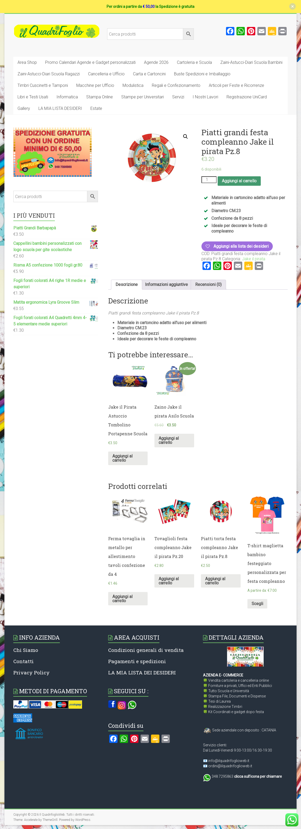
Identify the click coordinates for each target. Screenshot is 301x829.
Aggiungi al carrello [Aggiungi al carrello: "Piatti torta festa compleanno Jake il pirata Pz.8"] (215, 580)
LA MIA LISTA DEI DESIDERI (142, 672)
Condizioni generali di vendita (146, 650)
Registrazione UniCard (247, 96)
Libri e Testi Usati (33, 96)
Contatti (23, 661)
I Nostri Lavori (205, 96)
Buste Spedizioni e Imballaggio (202, 73)
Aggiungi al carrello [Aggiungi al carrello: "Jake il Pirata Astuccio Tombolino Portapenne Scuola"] (122, 458)
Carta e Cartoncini (149, 73)
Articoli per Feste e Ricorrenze (236, 85)
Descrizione (126, 284)
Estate (96, 108)
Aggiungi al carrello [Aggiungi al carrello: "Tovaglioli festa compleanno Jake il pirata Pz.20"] (169, 580)
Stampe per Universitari (142, 96)
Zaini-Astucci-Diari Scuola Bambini (251, 62)
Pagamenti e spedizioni (137, 661)
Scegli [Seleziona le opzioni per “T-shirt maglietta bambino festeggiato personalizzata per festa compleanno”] (257, 603)
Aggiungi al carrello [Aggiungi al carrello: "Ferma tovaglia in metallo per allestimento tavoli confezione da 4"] (122, 598)
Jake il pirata (253, 258)
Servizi (178, 96)
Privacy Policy (31, 672)
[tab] (126, 285)
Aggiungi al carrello (239, 180)
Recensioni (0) (208, 284)
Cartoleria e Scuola (194, 62)
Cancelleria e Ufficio (106, 73)
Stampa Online (99, 96)
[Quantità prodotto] (209, 179)
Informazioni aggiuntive (166, 284)
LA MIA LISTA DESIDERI (60, 108)
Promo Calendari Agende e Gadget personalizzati (90, 62)
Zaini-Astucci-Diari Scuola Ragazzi (49, 73)
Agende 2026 (156, 62)
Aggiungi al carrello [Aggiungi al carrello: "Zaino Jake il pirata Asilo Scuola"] (169, 440)
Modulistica (133, 85)
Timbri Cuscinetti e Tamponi (43, 85)
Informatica (67, 96)
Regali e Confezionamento (176, 85)
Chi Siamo (25, 650)
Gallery (24, 108)
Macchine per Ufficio (95, 85)
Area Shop (27, 62)
